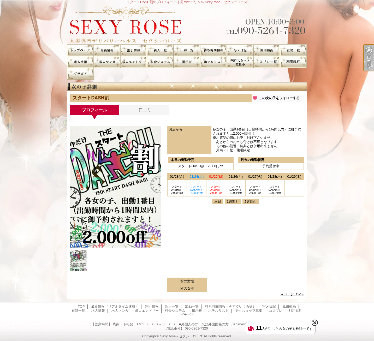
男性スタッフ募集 (240, 62)
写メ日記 (240, 50)
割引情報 (133, 50)
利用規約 (293, 62)
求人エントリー (133, 62)
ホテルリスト (213, 62)
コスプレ (266, 62)
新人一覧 (160, 50)
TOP (80, 50)
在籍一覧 (293, 50)
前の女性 (187, 281)
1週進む (233, 202)
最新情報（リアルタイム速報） (107, 50)
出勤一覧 (187, 50)
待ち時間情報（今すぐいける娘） (213, 50)
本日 (217, 202)
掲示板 (187, 62)
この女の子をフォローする (279, 98)
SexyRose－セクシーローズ (181, 336)
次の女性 (187, 288)
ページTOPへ (294, 294)
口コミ (145, 110)
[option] (115, 187)
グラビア (80, 74)
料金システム (160, 62)
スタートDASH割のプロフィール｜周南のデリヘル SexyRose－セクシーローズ (187, 24)
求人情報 (80, 62)
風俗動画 (266, 50)
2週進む (251, 202)
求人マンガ (107, 62)
